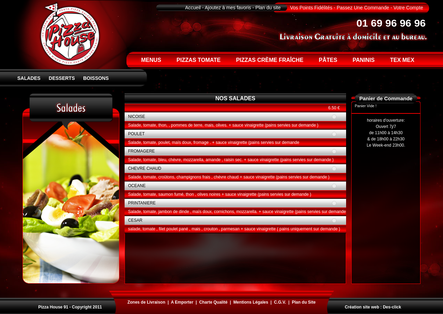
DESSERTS (62, 78)
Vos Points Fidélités (311, 7)
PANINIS (364, 60)
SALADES (28, 78)
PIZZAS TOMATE (198, 60)
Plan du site (268, 7)
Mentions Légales (250, 302)
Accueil (193, 7)
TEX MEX (402, 60)
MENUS (151, 60)
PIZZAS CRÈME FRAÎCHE (270, 60)
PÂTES (328, 60)
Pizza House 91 (53, 307)
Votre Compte (408, 7)
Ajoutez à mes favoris (228, 7)
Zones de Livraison (146, 302)
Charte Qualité (213, 302)
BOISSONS (96, 78)
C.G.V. (280, 302)
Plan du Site (304, 302)
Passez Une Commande (363, 7)
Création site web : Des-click (373, 307)
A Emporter (182, 302)
